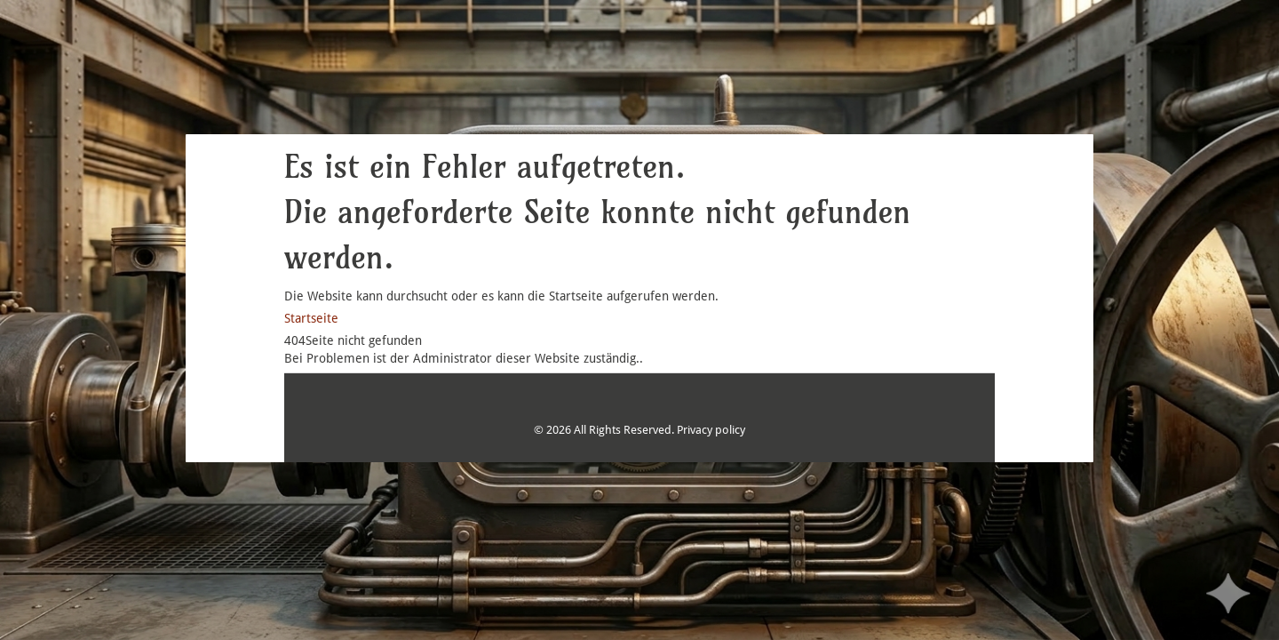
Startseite (311, 318)
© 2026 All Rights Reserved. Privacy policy (639, 429)
